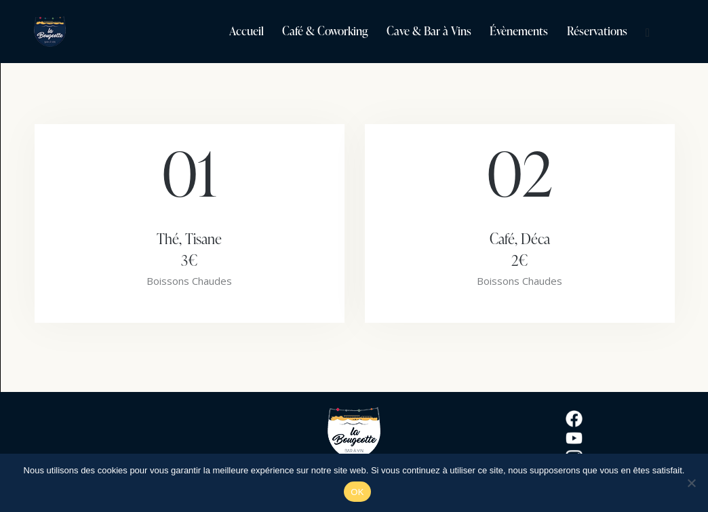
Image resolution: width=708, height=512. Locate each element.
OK (357, 492)
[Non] (691, 483)
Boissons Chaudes (189, 281)
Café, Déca (519, 249)
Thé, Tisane (189, 249)
